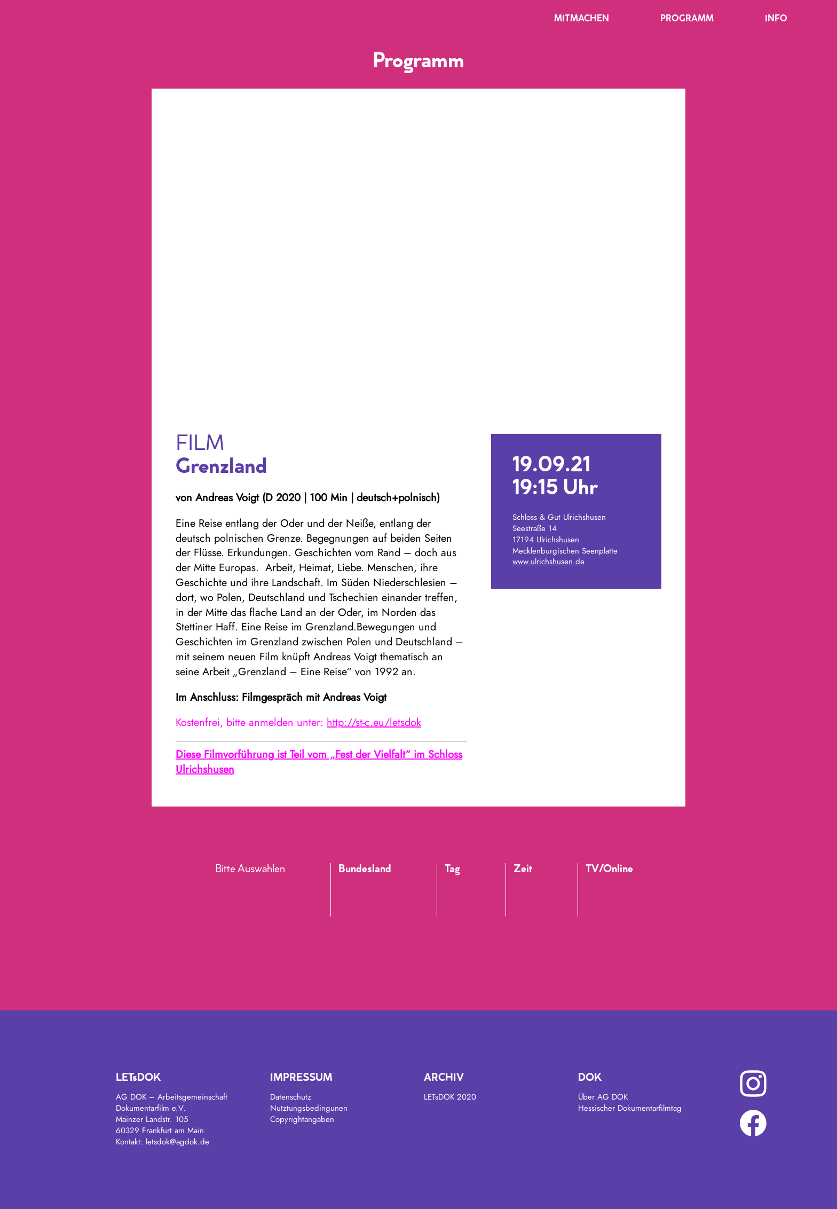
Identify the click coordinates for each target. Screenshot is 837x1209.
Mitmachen (581, 19)
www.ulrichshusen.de (548, 561)
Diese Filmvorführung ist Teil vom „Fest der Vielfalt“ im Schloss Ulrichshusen (319, 762)
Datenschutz (290, 1097)
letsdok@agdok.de (177, 1142)
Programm (687, 19)
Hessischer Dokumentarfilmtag (630, 1108)
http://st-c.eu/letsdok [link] (374, 722)
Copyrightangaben (302, 1119)
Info (776, 19)
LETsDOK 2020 (450, 1097)
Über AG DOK (603, 1097)
